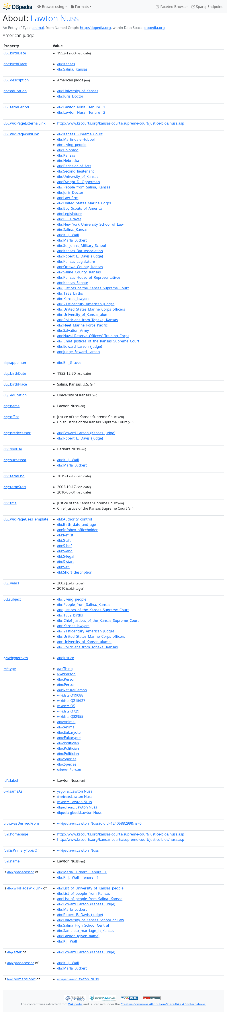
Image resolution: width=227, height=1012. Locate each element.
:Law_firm (67, 197)
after (14, 952)
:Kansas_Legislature (76, 261)
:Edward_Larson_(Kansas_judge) (86, 432)
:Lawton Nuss (74, 791)
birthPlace (15, 63)
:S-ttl (63, 567)
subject (12, 599)
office (11, 416)
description (16, 80)
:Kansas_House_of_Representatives (88, 277)
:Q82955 (70, 716)
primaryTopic (21, 979)
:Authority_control (74, 519)
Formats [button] (79, 6)
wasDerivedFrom (21, 823)
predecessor (17, 432)
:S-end (64, 551)
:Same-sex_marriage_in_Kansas (85, 930)
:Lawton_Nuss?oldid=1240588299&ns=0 (99, 823)
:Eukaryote (69, 732)
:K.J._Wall (67, 941)
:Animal (66, 721)
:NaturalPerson (72, 689)
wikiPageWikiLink (21, 134)
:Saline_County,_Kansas (79, 272)
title (10, 503)
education (15, 90)
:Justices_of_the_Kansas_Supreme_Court (93, 288)
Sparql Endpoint (207, 6)
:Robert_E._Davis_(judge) (80, 256)
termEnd (14, 476)
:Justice (65, 657)
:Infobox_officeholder (77, 529)
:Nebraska (68, 160)
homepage (16, 834)
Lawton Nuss (55, 18)
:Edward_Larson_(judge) (79, 346)
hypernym (16, 657)
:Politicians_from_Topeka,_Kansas (87, 319)
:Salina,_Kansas (72, 69)
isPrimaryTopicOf (21, 850)
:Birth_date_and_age (76, 524)
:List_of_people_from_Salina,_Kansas (89, 898)
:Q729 (68, 711)
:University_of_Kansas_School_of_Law (90, 920)
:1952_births (70, 293)
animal (38, 27)
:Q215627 (71, 700)
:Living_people (71, 144)
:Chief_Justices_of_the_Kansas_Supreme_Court (98, 341)
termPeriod (16, 107)
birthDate (15, 53)
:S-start (65, 561)
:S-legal (65, 556)
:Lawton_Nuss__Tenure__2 (81, 112)
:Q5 (66, 705)
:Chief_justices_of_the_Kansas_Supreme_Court (98, 620)
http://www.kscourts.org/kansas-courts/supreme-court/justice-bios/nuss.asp (120, 123)
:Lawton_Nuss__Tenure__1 (81, 107)
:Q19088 (70, 695)
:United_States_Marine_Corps (84, 203)
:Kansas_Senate (72, 282)
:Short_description (74, 572)
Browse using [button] (50, 6)
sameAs (13, 791)
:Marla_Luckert (72, 240)
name (12, 405)
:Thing (65, 668)
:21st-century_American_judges (85, 303)
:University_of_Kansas (77, 90)
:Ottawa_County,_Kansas (80, 266)
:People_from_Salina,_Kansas (83, 187)
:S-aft (64, 540)
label (11, 780)
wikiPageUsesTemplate (26, 519)
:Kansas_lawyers (73, 298)
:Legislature (69, 213)
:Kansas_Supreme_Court (79, 134)
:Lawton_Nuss (78, 850)
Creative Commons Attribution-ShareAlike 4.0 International (163, 1004)
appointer (15, 362)
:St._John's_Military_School (81, 245)
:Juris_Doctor (70, 96)
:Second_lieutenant (75, 171)
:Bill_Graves (69, 219)
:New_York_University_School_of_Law (90, 224)
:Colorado (67, 150)
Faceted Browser (172, 6)
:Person (66, 674)
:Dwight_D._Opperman (78, 181)
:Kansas (66, 63)
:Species (66, 759)
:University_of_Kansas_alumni (84, 314)
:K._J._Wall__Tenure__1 (78, 877)
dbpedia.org (154, 27)
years (11, 583)
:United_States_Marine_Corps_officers (91, 309)
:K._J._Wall (68, 234)
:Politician (68, 743)
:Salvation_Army (73, 330)
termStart (15, 486)
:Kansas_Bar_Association (80, 250)
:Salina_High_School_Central (83, 925)
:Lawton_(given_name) (78, 935)
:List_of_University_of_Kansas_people (90, 888)
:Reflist (65, 535)
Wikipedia (75, 1004)
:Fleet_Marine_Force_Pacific (82, 325)
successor (15, 459)
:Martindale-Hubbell (76, 139)
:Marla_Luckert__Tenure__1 (82, 872)
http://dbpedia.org (95, 27)
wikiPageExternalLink (24, 123)
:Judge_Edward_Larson (78, 351)
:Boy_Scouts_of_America (79, 208)
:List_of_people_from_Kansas (83, 893)
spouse (13, 449)
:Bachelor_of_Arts (74, 165)
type (10, 668)
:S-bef (64, 545)
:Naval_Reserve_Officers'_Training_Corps (93, 335)
